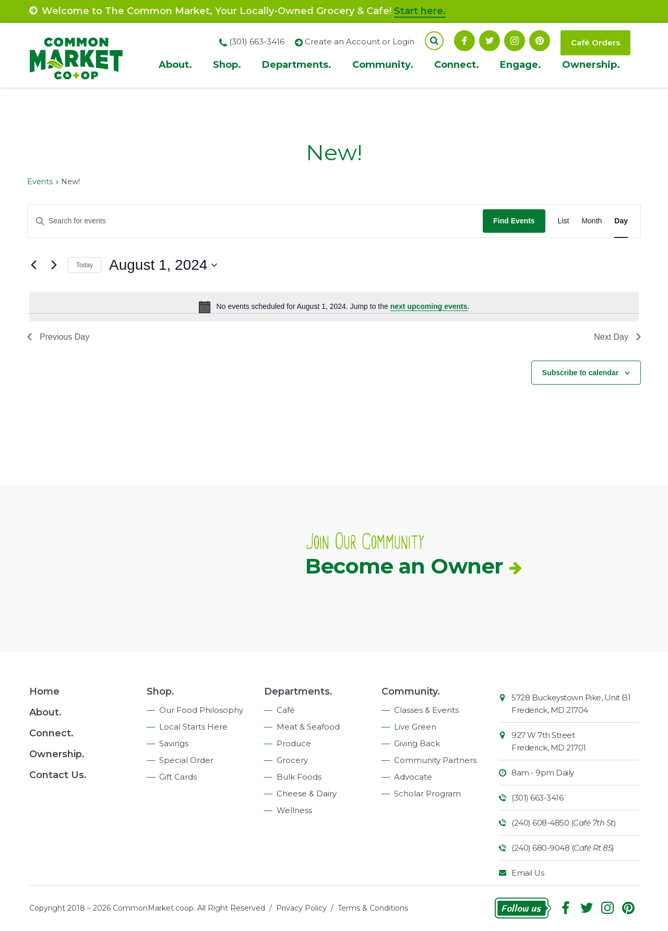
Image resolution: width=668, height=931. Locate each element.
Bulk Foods (299, 777)
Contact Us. (58, 775)
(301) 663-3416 (537, 798)
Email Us (527, 873)
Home (44, 691)
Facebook (464, 40)
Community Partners (435, 760)
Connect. (456, 64)
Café (286, 710)
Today (84, 265)
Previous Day (58, 336)
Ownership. (591, 64)
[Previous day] (33, 265)
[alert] (334, 306)
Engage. (520, 64)
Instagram (514, 40)
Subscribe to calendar (580, 372)
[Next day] (53, 265)
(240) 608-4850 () (563, 823)
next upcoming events (429, 306)
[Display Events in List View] (563, 221)
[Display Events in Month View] (591, 221)
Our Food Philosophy (201, 710)
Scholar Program (427, 793)
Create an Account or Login (359, 41)
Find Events (513, 221)
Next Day (617, 336)
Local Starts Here (193, 727)
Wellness (294, 810)
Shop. (227, 64)
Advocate (413, 777)
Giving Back (417, 743)
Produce (294, 743)
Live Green (415, 727)
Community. (382, 64)
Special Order (186, 760)
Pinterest (539, 40)
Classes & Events (426, 710)
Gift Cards (178, 777)
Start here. (420, 11)
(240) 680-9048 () (562, 848)
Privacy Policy (301, 908)
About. (175, 64)
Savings (173, 743)
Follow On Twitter (489, 40)
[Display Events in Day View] (621, 221)
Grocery (292, 760)
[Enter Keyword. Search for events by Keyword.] (255, 221)
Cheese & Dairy (307, 793)
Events (40, 181)
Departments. (296, 64)
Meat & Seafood (308, 727)
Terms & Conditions (373, 908)
